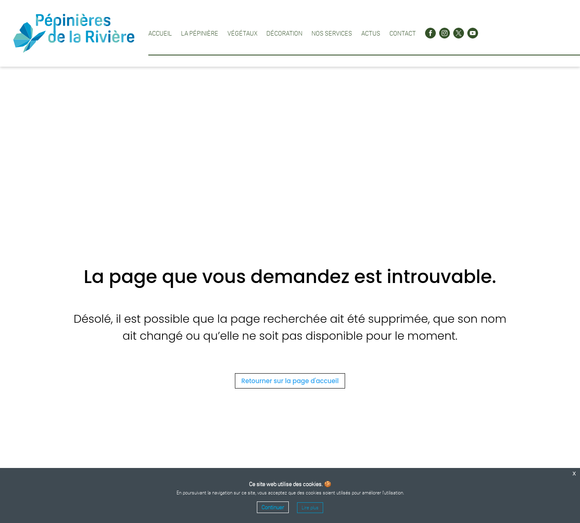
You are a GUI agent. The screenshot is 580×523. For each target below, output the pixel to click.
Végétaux (242, 33)
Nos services (332, 33)
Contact (402, 33)
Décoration (284, 33)
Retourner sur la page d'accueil (290, 381)
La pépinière (199, 33)
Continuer (272, 507)
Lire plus (310, 508)
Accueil (160, 33)
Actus (370, 33)
